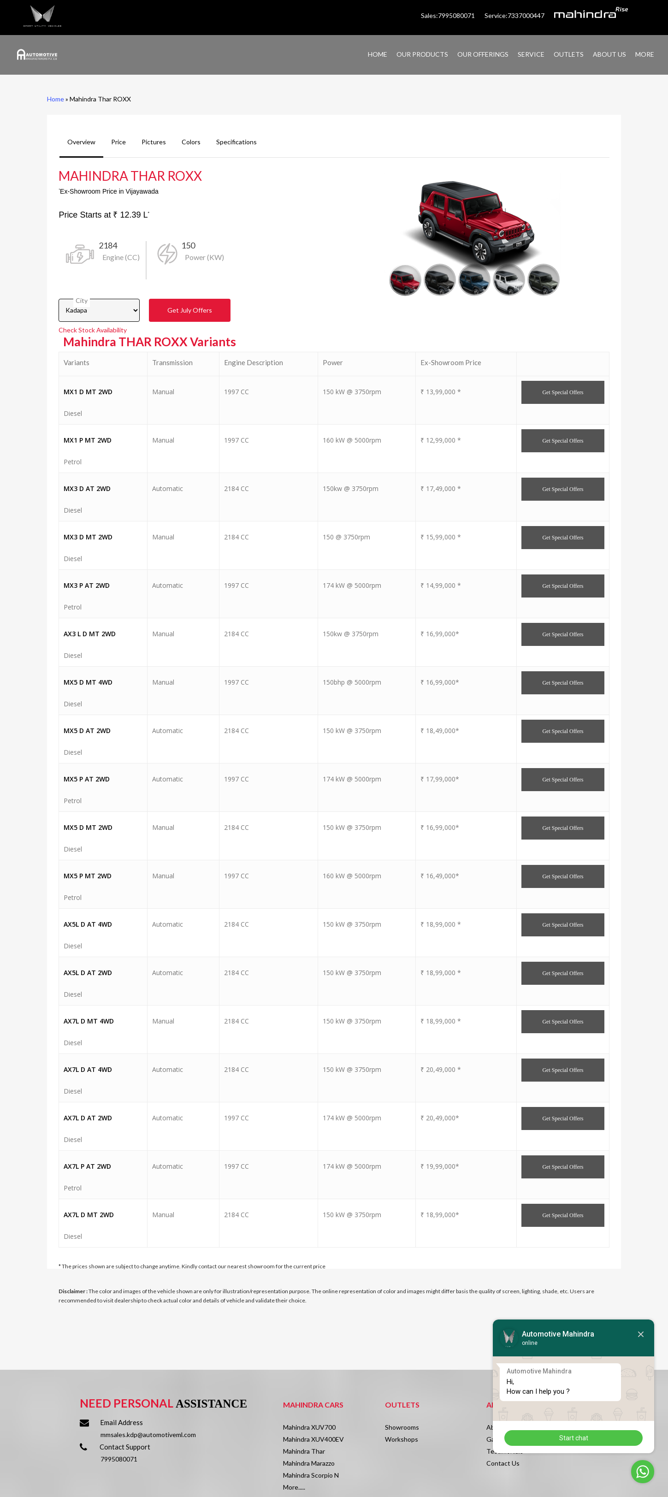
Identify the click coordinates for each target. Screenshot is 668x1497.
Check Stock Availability (93, 330)
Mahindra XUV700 (309, 1427)
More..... (294, 1487)
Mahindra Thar (304, 1451)
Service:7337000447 (514, 15)
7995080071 (118, 1459)
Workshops (401, 1439)
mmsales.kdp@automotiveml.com (148, 1434)
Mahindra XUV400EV (313, 1439)
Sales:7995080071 (448, 15)
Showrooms (402, 1427)
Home (55, 99)
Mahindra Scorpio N (311, 1475)
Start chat (573, 1438)
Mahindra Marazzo (309, 1463)
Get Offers (189, 310)
